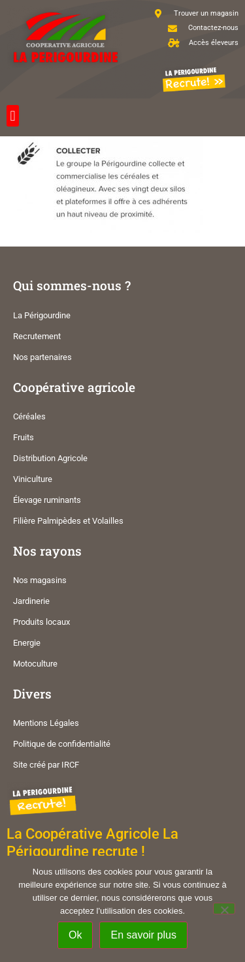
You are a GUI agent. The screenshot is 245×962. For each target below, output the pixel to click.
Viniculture (32, 479)
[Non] (224, 908)
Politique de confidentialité (61, 744)
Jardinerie (31, 601)
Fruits (23, 437)
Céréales (29, 416)
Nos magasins (40, 580)
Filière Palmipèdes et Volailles (68, 521)
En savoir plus (143, 934)
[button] (13, 116)
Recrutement (37, 336)
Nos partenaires (42, 357)
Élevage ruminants (47, 500)
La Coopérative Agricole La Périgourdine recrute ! (92, 842)
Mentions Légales (46, 723)
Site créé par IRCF (46, 765)
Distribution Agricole (50, 458)
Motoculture (35, 664)
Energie (27, 643)
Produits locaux (41, 622)
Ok (75, 934)
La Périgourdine (42, 315)
